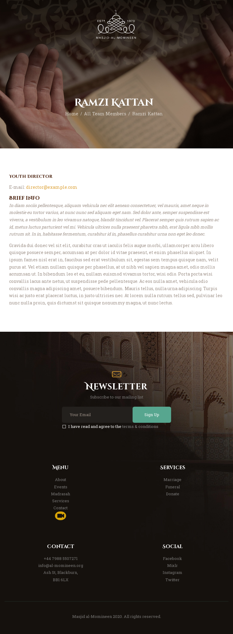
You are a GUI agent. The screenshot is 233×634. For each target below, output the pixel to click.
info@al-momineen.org (60, 565)
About (60, 479)
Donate (172, 494)
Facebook (172, 558)
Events (60, 487)
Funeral (172, 487)
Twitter (172, 579)
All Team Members (105, 114)
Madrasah (60, 494)
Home (71, 114)
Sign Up (151, 414)
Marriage (172, 479)
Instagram (172, 572)
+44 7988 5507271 (61, 558)
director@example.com (51, 187)
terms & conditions (140, 426)
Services (60, 500)
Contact (60, 507)
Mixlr (172, 565)
